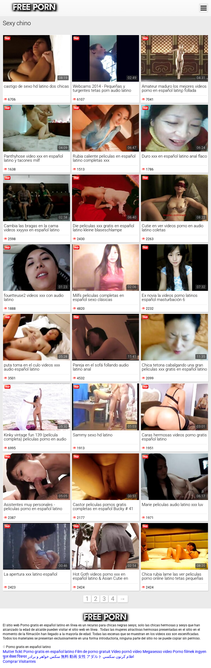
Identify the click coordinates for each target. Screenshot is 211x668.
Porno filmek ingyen (189, 651)
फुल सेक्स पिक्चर (15, 656)
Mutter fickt (13, 651)
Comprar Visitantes (19, 661)
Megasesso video (157, 651)
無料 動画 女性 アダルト (81, 656)
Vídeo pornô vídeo (126, 651)
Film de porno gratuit (92, 651)
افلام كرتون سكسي (118, 656)
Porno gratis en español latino (48, 651)
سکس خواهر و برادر (44, 656)
